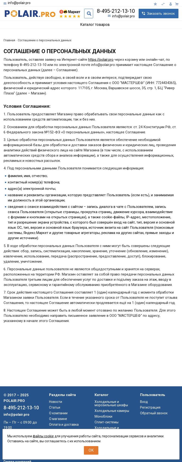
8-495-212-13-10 (116, 11)
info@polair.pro (19, 3)
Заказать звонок (161, 13)
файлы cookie (43, 436)
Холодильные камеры (112, 460)
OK (91, 450)
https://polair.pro (101, 59)
